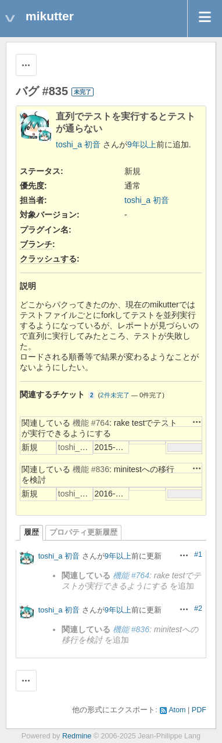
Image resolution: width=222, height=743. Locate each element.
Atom (177, 710)
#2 (198, 608)
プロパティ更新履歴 (83, 532)
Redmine (76, 736)
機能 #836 (91, 469)
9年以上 (141, 144)
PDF (199, 710)
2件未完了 (114, 395)
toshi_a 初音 (78, 144)
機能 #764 (91, 422)
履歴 (31, 532)
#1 (198, 554)
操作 (197, 421)
